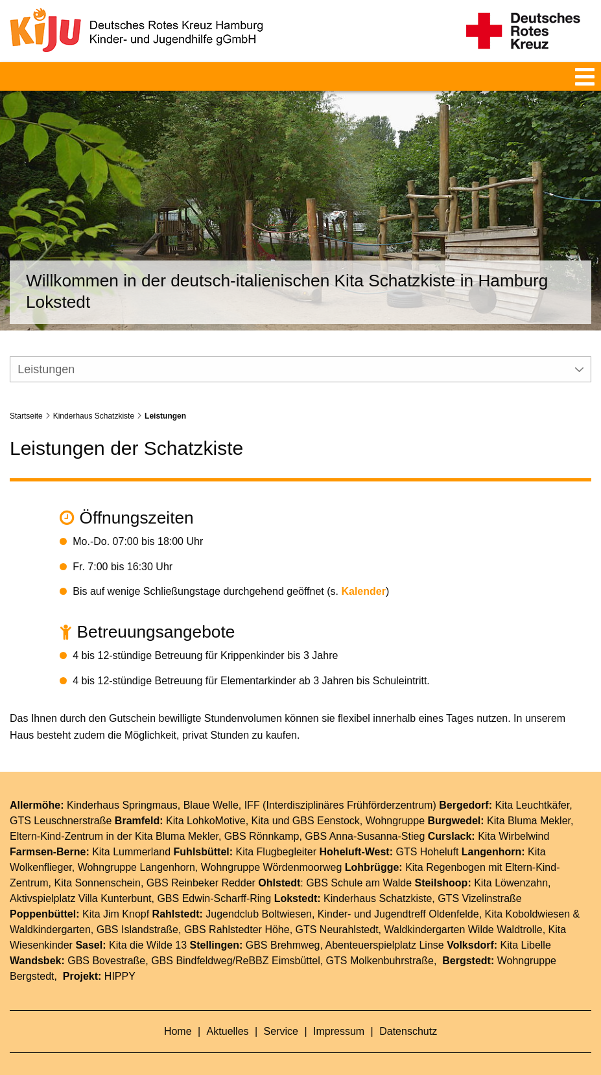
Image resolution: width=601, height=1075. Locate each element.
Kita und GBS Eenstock (306, 803)
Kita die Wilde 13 (148, 928)
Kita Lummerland (131, 834)
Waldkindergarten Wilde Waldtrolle (463, 912)
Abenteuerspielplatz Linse (384, 928)
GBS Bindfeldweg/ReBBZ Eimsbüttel (235, 943)
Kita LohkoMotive (206, 803)
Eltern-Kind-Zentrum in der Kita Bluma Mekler (114, 819)
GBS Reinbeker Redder (201, 866)
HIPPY (120, 959)
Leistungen (165, 398)
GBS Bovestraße (106, 943)
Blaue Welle (211, 788)
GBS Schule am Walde (359, 866)
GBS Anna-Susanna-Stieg (365, 819)
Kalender (363, 574)
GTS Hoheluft (426, 834)
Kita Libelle (526, 928)
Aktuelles (229, 1014)
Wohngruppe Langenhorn (136, 850)
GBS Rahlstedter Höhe (237, 912)
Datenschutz (408, 1014)
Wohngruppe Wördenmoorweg (271, 850)
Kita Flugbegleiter (276, 834)
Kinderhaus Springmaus (122, 788)
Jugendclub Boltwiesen (259, 897)
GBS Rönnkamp (262, 819)
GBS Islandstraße (137, 912)
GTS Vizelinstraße (480, 881)
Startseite (26, 398)
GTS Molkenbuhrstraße (380, 943)
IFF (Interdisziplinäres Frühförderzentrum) (340, 788)
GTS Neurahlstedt (337, 912)
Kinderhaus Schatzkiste (93, 398)
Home (179, 1014)
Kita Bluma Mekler (529, 803)
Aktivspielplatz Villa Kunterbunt (81, 881)
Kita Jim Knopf (115, 897)
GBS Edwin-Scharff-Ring (214, 881)
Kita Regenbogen (445, 850)
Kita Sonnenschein (97, 866)
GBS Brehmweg (283, 928)
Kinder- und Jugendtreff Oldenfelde (398, 897)
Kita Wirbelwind (513, 819)
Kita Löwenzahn (511, 866)
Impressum (340, 1014)
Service (282, 1014)
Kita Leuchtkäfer (532, 788)
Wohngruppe (395, 803)
